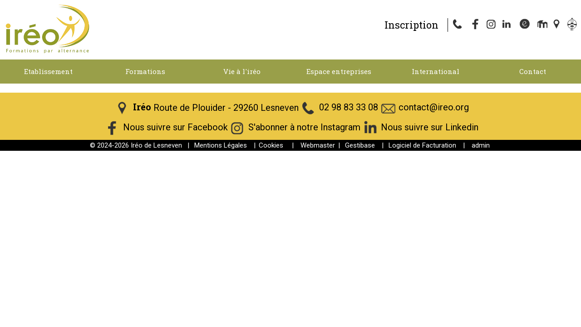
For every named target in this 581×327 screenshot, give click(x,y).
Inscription (411, 24)
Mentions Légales (220, 145)
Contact (532, 71)
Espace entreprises (338, 71)
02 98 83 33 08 (348, 107)
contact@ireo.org (434, 107)
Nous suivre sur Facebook (175, 127)
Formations (145, 71)
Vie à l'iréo (242, 71)
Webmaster (317, 145)
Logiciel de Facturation (422, 145)
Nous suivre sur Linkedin (429, 127)
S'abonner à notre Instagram (304, 127)
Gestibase (360, 145)
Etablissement (48, 71)
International (435, 71)
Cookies (271, 145)
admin (481, 145)
